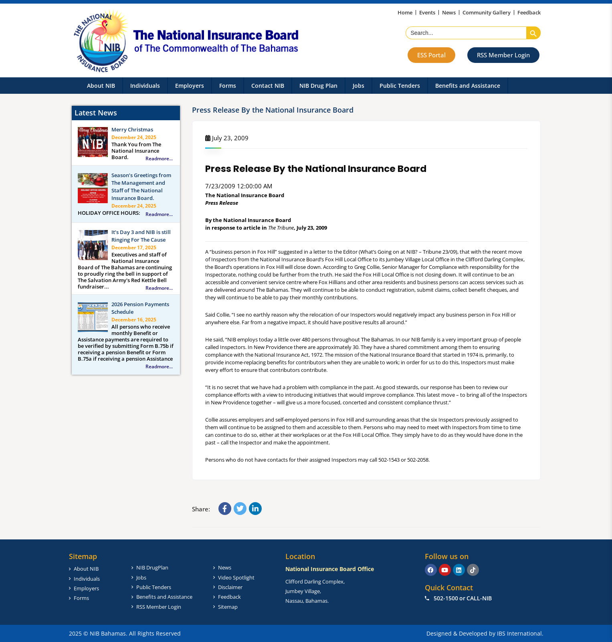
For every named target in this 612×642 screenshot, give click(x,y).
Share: (201, 509)
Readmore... (159, 159)
